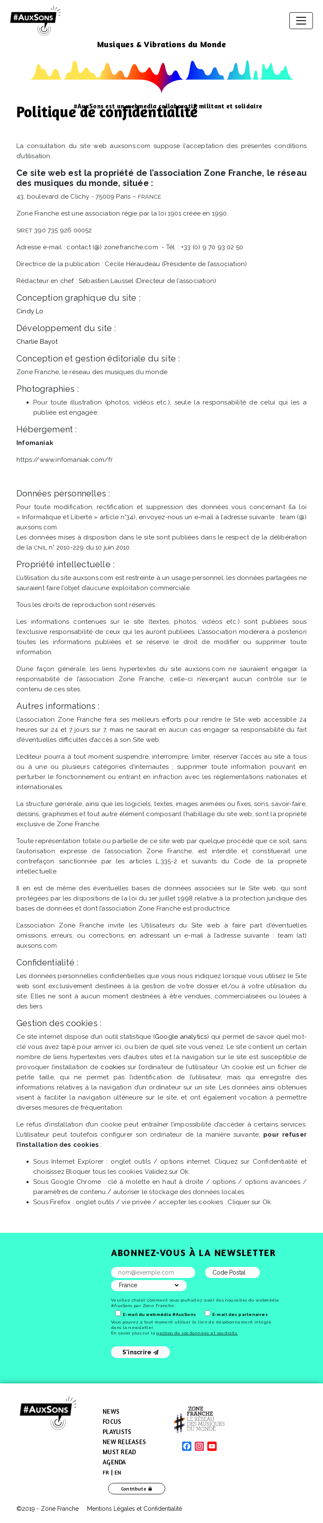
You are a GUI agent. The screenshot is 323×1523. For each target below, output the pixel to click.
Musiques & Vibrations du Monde (161, 44)
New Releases (124, 1442)
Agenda (114, 1462)
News (111, 1411)
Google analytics (181, 1036)
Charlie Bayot (37, 341)
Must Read (119, 1452)
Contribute (134, 1488)
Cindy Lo (30, 311)
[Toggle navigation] (301, 20)
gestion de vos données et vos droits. (197, 1333)
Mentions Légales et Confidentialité (134, 1508)
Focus (112, 1422)
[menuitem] (106, 1472)
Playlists (117, 1432)
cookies (112, 1067)
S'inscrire (140, 1352)
